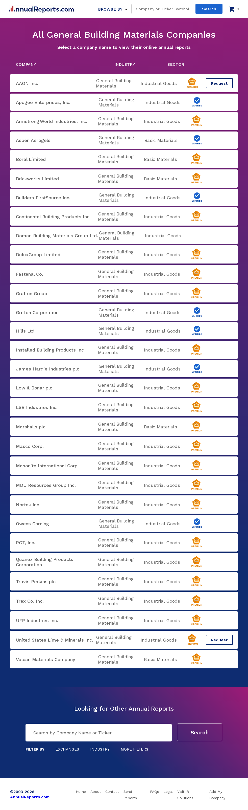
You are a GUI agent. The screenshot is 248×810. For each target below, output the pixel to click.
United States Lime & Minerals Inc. (54, 640)
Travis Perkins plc (36, 581)
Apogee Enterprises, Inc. (43, 102)
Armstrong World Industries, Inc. (51, 121)
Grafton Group (31, 293)
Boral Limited (31, 159)
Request (219, 83)
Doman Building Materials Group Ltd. (57, 235)
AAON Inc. (27, 83)
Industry (100, 749)
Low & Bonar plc (34, 387)
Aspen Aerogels (33, 140)
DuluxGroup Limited (38, 254)
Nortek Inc (27, 504)
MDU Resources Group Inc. (46, 485)
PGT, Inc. (25, 542)
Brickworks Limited (37, 178)
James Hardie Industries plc (47, 368)
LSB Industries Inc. (37, 407)
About (95, 792)
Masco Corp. (30, 446)
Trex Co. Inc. (30, 601)
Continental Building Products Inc (52, 216)
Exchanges (67, 749)
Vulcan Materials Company (45, 659)
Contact (112, 792)
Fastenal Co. (29, 274)
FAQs (154, 792)
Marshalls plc (30, 426)
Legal (168, 792)
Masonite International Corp (47, 465)
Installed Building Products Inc (50, 350)
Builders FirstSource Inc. (43, 197)
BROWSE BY (110, 9)
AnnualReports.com (29, 797)
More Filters (134, 749)
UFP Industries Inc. (37, 620)
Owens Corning (32, 523)
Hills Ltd (25, 331)
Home (81, 792)
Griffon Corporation (37, 312)
